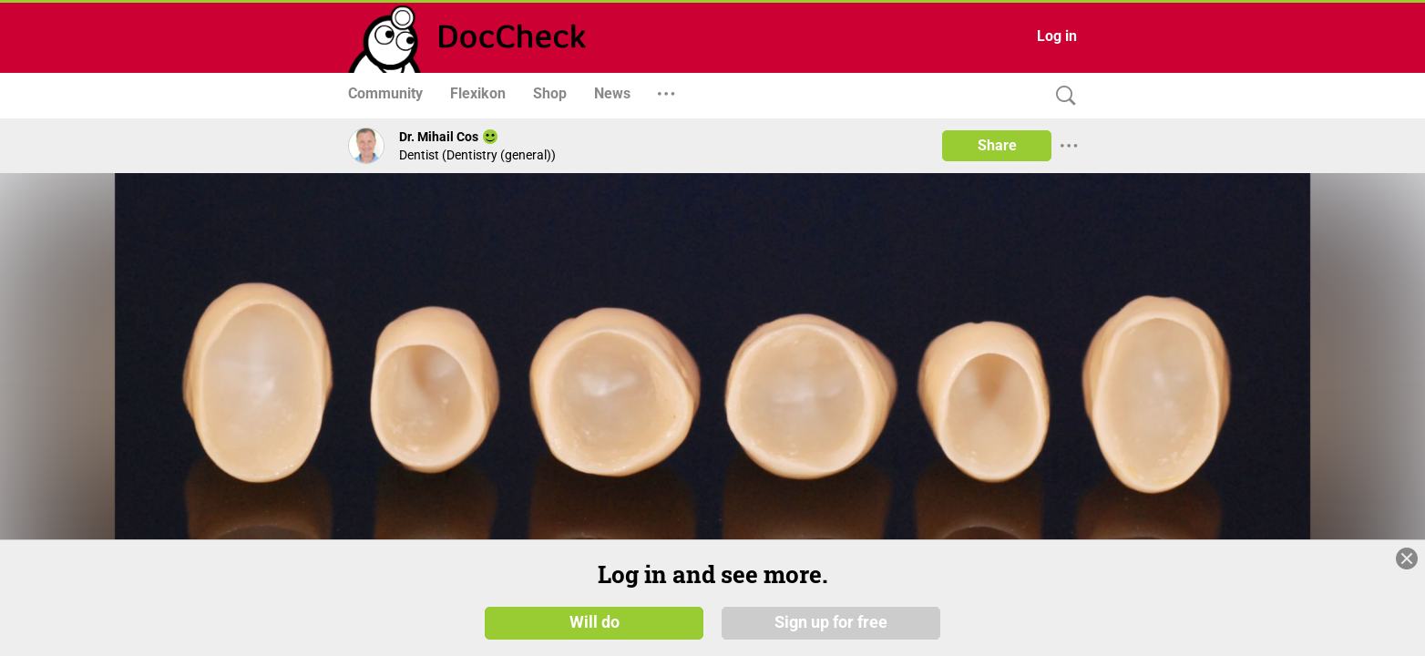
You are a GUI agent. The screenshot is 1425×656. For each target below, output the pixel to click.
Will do (594, 621)
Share (997, 145)
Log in (1057, 36)
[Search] (1061, 96)
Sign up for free (830, 621)
